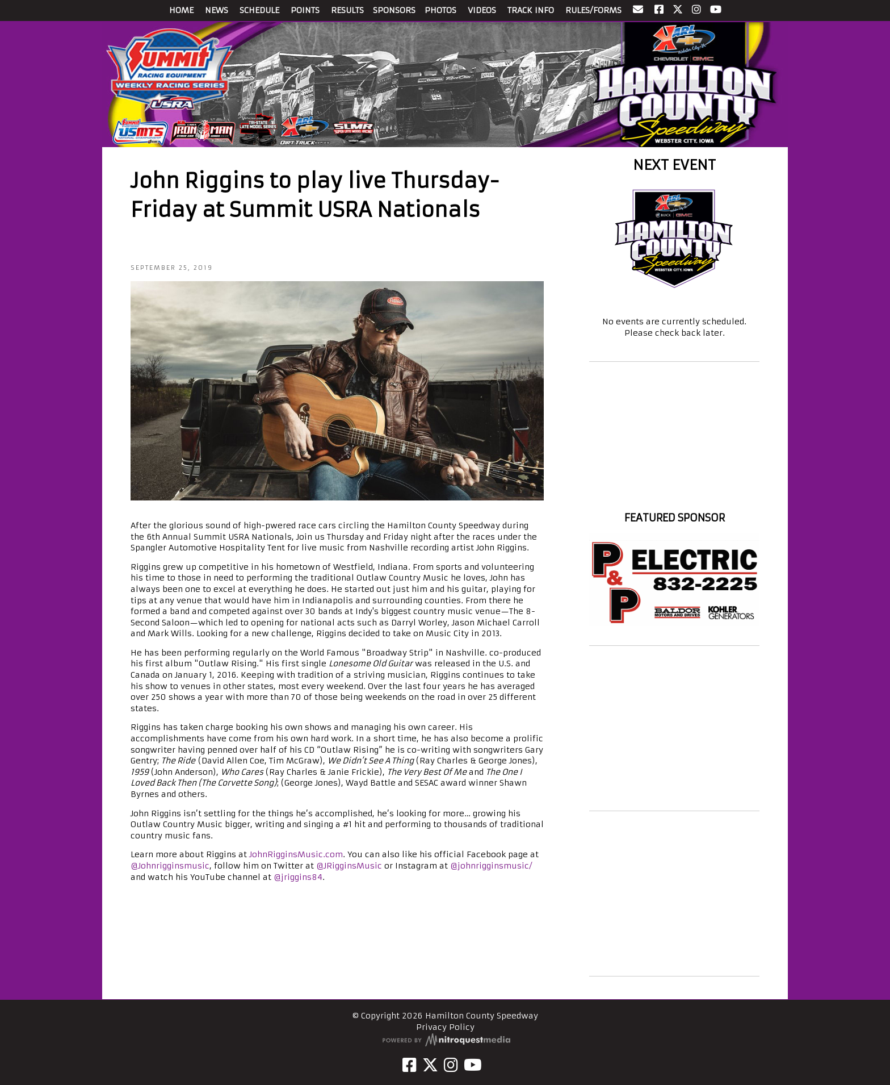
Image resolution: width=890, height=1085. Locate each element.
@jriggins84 (298, 877)
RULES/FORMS (593, 10)
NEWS (216, 10)
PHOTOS (440, 10)
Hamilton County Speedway (674, 497)
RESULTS (347, 10)
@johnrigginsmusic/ (491, 866)
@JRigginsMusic (349, 866)
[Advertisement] (674, 728)
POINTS (305, 10)
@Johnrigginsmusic (170, 866)
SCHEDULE (259, 10)
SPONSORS (394, 10)
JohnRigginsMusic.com (296, 854)
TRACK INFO (530, 10)
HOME (181, 10)
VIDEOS (482, 10)
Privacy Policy (445, 1027)
